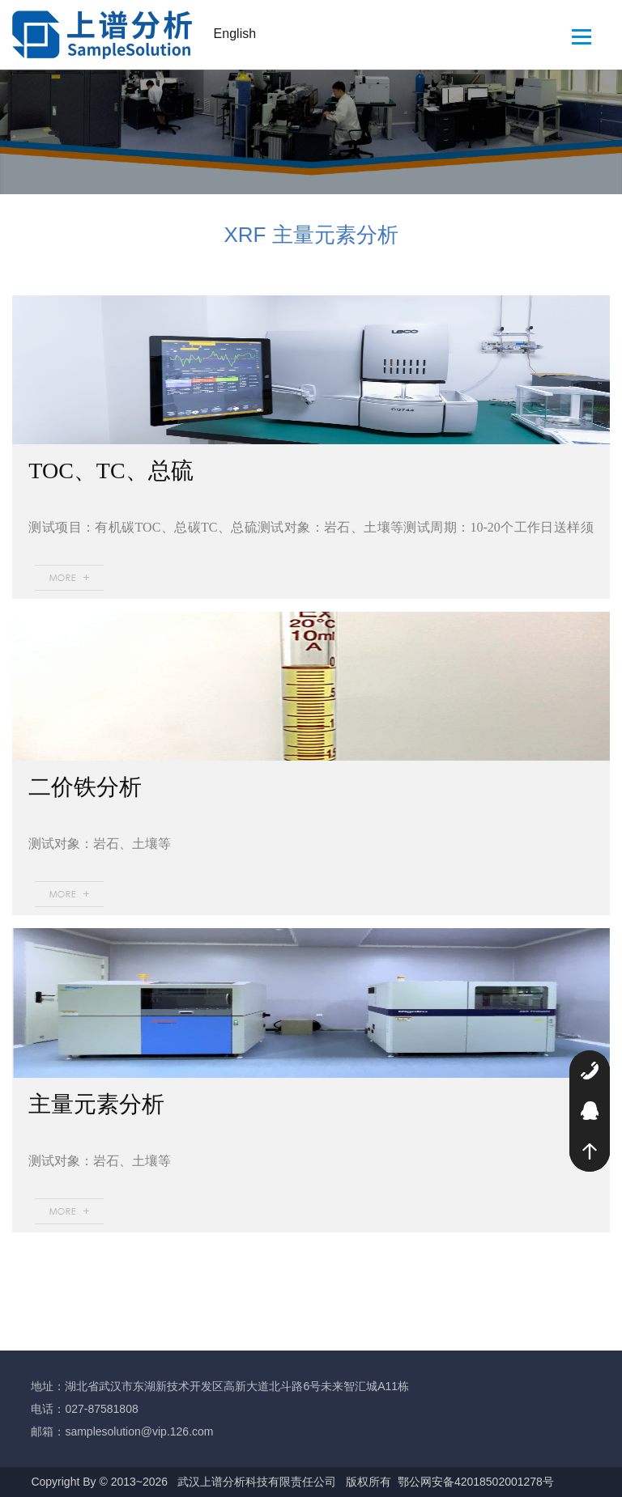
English (235, 33)
